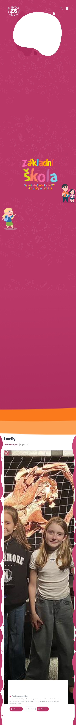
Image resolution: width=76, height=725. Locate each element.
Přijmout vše (16, 709)
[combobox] (24, 444)
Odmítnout (42, 709)
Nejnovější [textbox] (24, 445)
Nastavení (29, 709)
